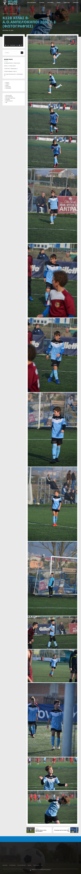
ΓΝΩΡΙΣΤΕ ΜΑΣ (67, 2)
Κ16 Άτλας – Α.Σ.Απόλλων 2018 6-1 (10, 65)
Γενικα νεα (7, 82)
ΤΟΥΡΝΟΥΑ (7, 84)
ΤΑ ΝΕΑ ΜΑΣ (41, 2)
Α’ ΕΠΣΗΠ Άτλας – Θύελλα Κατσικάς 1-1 (11, 68)
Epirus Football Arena (9, 96)
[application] (13, 41)
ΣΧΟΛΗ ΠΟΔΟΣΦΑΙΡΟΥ (31, 2)
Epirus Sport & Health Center (10, 98)
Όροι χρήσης (7, 99)
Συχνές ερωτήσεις (8, 95)
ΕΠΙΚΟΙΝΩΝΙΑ (75, 2)
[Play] (5, 45)
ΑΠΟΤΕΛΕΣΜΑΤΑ (8, 88)
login (6, 102)
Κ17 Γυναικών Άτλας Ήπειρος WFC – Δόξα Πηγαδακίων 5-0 (13, 75)
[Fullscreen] (21, 45)
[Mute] (19, 45)
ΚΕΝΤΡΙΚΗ (5, 14)
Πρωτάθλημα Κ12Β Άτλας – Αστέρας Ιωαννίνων (12, 63)
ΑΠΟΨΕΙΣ (58, 2)
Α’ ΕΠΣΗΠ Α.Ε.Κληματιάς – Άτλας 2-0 (10, 71)
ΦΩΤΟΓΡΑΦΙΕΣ (50, 2)
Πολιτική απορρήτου (9, 100)
